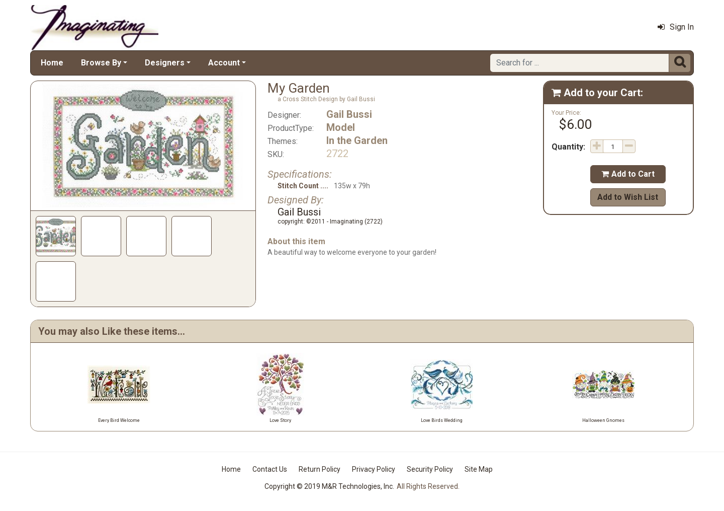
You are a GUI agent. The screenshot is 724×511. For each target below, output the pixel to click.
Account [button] (224, 62)
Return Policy (319, 469)
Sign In (676, 27)
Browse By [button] (101, 62)
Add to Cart (628, 174)
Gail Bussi (349, 114)
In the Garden (357, 140)
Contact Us (269, 469)
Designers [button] (165, 62)
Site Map (479, 469)
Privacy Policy (373, 469)
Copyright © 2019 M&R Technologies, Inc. (329, 486)
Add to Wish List (627, 197)
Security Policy (430, 469)
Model (340, 127)
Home (52, 62)
